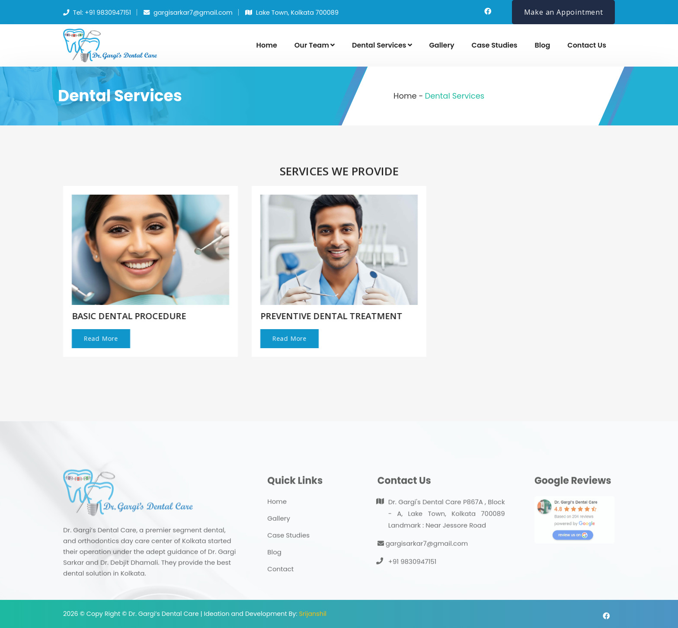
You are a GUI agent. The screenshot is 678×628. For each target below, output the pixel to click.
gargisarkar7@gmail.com (422, 555)
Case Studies (495, 45)
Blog (542, 45)
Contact (280, 581)
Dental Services (382, 45)
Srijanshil (312, 613)
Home (266, 45)
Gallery (441, 45)
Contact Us (586, 45)
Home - (408, 95)
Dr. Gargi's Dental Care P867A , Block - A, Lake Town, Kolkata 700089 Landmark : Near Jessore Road (446, 525)
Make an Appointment (563, 12)
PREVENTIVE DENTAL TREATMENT (330, 316)
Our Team (314, 45)
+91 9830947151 (412, 573)
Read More (99, 338)
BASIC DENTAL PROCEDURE (127, 316)
